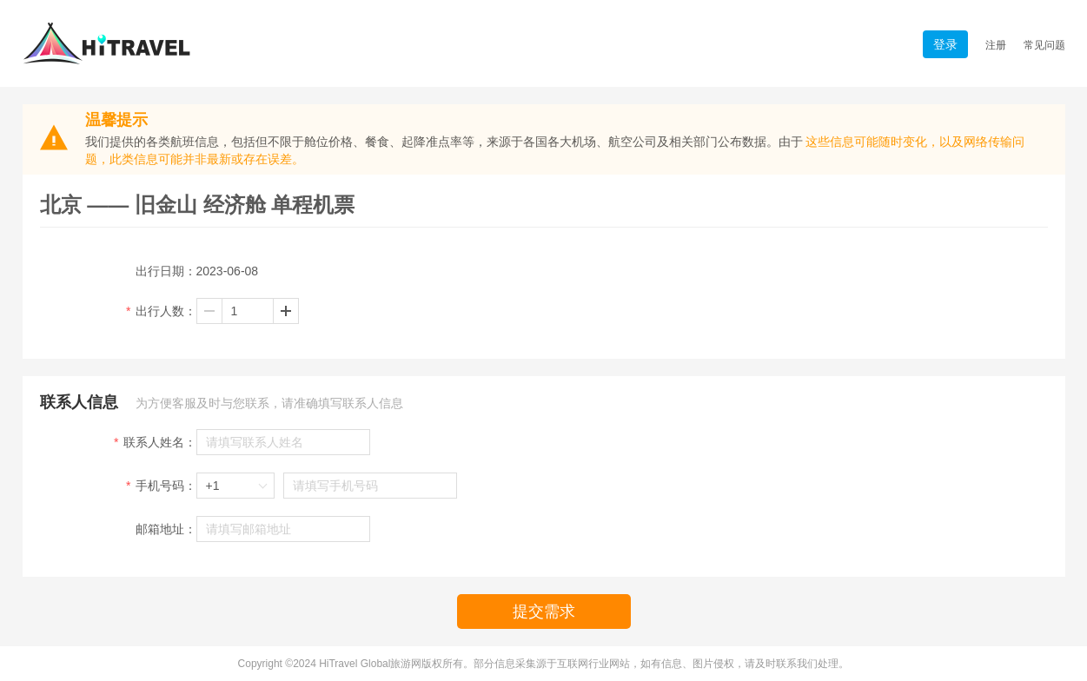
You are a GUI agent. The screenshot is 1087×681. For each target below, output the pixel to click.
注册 (995, 45)
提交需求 (544, 611)
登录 (945, 44)
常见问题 (1044, 45)
